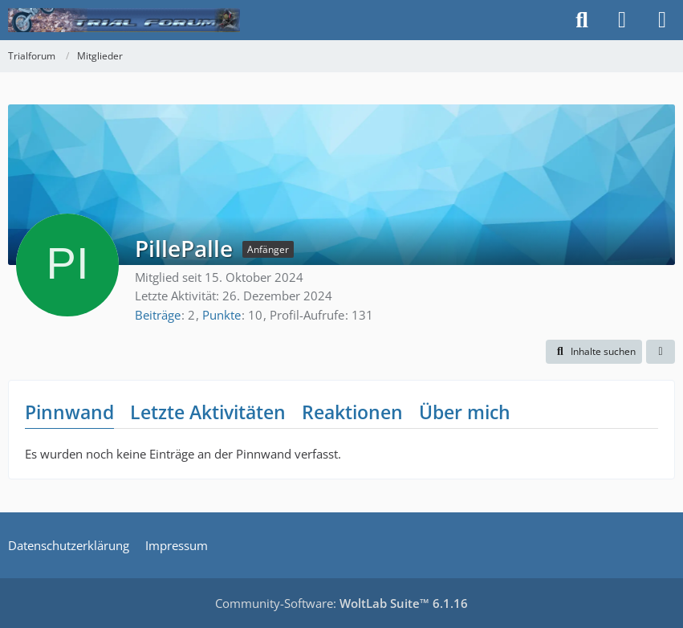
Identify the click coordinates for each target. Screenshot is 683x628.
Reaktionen (352, 412)
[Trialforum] (124, 20)
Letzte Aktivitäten (208, 412)
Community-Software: (341, 603)
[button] (594, 352)
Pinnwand (69, 412)
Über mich (464, 412)
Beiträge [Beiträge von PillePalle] (158, 315)
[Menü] (662, 20)
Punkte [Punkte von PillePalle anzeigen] (221, 315)
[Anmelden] (622, 20)
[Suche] (582, 20)
